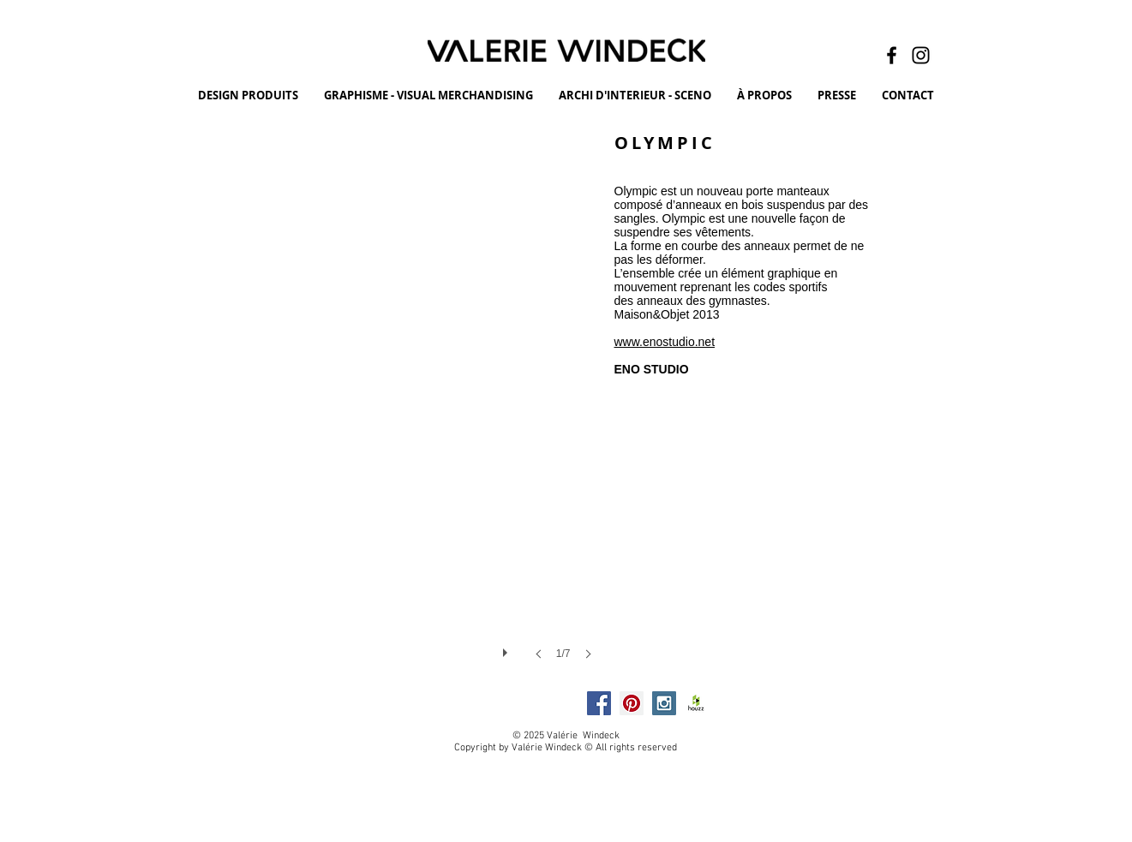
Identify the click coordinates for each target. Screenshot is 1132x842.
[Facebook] (891, 55)
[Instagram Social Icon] (664, 703)
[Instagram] (920, 55)
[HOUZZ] (697, 703)
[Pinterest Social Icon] (632, 703)
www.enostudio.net (665, 342)
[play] (507, 648)
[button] (379, 412)
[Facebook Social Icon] (599, 703)
